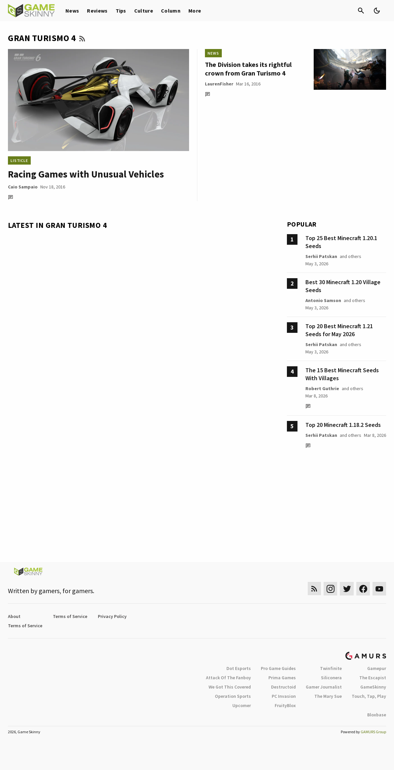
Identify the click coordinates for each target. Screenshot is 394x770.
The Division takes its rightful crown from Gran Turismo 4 (248, 68)
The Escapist (372, 678)
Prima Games (282, 678)
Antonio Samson (323, 300)
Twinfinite (331, 668)
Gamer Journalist (324, 687)
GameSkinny (373, 687)
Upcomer (241, 705)
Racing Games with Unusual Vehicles (86, 174)
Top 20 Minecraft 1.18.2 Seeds (343, 425)
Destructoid (283, 687)
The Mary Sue (328, 696)
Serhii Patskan (321, 256)
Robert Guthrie (322, 388)
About (14, 616)
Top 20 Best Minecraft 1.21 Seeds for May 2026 (339, 330)
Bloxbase (376, 715)
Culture (143, 10)
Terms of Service (70, 616)
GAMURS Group (373, 731)
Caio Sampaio (23, 187)
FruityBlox (285, 705)
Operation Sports (233, 696)
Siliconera (331, 678)
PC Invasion (284, 696)
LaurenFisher (219, 84)
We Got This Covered (230, 687)
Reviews (97, 10)
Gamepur (376, 668)
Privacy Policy (112, 616)
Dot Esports (238, 668)
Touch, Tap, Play (369, 696)
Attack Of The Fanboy (228, 678)
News (72, 10)
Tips (121, 10)
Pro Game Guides (278, 668)
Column (170, 10)
